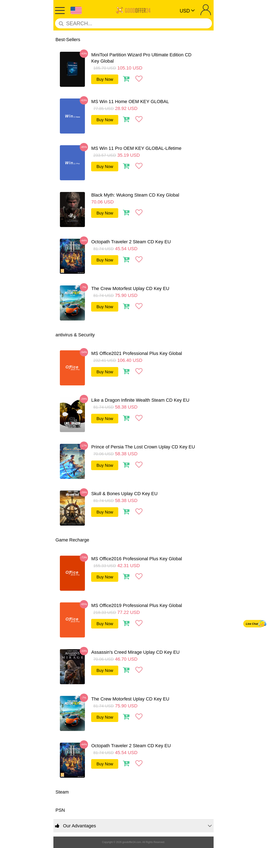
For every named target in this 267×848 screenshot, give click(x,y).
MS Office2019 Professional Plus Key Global (136, 605)
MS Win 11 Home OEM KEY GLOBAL (130, 101)
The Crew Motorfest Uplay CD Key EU (130, 288)
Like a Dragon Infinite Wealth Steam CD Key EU (140, 400)
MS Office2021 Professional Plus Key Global (136, 353)
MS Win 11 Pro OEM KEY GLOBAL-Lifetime (136, 148)
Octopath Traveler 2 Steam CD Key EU (131, 241)
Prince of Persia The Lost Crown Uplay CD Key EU (143, 446)
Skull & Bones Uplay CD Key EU (124, 493)
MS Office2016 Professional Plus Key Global (136, 558)
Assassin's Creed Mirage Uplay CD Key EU (135, 652)
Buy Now (104, 79)
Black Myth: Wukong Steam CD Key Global (135, 195)
